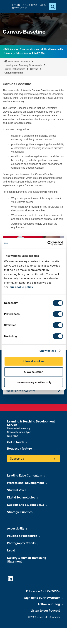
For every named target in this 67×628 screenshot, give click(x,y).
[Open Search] (52, 6)
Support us (17, 458)
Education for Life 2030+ (30, 53)
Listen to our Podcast (45, 610)
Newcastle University (19, 61)
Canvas (34, 69)
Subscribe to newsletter (20, 391)
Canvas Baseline (13, 72)
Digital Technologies (14, 69)
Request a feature (19, 448)
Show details (47, 350)
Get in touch (15, 442)
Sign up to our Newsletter (42, 597)
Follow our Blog (49, 604)
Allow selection (33, 371)
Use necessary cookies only (33, 382)
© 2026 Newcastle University (44, 617)
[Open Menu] (61, 6)
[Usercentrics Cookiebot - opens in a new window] (48, 243)
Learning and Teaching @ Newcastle (23, 65)
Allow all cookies (33, 361)
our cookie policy (21, 286)
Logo (5, 6)
